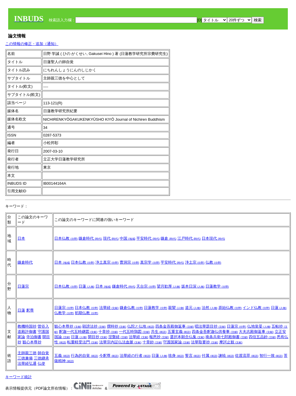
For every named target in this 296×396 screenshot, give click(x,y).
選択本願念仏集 (187, 337)
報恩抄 (159, 337)
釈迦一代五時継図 (78, 331)
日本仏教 (66, 238)
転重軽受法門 (82, 342)
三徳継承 (41, 358)
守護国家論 (176, 342)
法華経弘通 (27, 363)
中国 (127, 238)
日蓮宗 (23, 286)
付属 (209, 355)
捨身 (176, 355)
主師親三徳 (27, 353)
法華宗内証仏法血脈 (120, 342)
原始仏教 (230, 307)
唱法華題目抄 (210, 326)
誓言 (193, 355)
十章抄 (108, 331)
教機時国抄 (27, 326)
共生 (159, 331)
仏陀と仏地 (140, 326)
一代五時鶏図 (134, 331)
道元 (193, 307)
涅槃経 (118, 337)
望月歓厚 (168, 286)
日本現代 (213, 238)
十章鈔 (152, 342)
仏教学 (64, 313)
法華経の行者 (135, 355)
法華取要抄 (204, 342)
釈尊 (30, 310)
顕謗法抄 (94, 326)
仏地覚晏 (259, 326)
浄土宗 (195, 262)
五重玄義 (179, 331)
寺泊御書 (33, 337)
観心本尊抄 (31, 342)
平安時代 (148, 238)
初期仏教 (86, 313)
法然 (209, 307)
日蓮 (86, 286)
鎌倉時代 (90, 238)
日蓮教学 (217, 286)
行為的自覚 (84, 355)
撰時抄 (116, 326)
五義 (62, 355)
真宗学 (150, 262)
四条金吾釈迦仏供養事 (215, 331)
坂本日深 (193, 286)
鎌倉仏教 (131, 307)
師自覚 (43, 353)
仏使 (41, 363)
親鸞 (176, 307)
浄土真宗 (107, 262)
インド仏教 (256, 307)
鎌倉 (168, 238)
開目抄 (97, 337)
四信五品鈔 (262, 337)
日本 (21, 238)
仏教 (213, 262)
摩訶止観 (231, 342)
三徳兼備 (25, 358)
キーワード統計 (18, 377)
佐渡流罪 (246, 355)
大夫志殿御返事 (256, 331)
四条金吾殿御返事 (174, 326)
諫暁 (226, 355)
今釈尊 (109, 355)
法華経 (109, 307)
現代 (111, 238)
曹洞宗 (129, 262)
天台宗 (146, 286)
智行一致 (271, 355)
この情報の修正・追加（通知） (31, 43)
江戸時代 (189, 238)
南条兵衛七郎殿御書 (227, 337)
